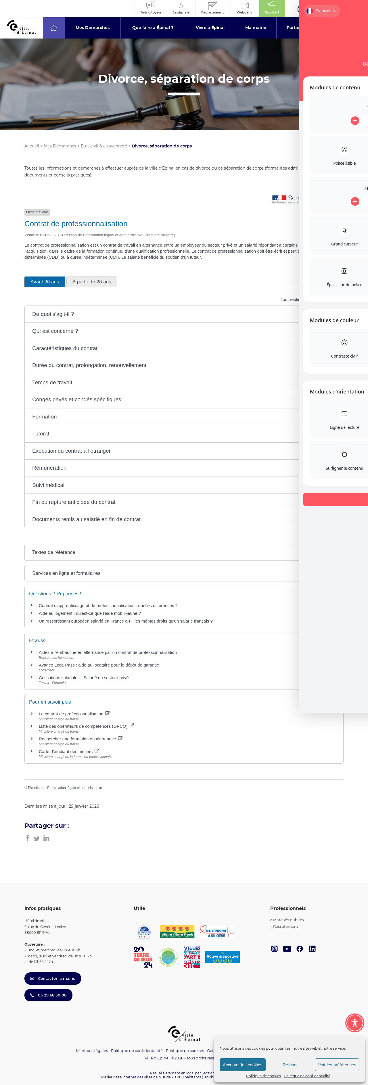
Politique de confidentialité (307, 1076)
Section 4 (210, 1073)
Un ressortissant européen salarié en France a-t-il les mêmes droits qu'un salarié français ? (126, 621)
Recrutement (285, 926)
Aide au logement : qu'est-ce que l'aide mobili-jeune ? (90, 613)
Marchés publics (288, 919)
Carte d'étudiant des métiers (69, 751)
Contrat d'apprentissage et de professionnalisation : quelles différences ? (108, 605)
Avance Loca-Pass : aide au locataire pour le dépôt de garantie (99, 664)
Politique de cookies (263, 1076)
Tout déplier (329, 299)
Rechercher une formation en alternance (80, 738)
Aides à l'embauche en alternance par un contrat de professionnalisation (108, 652)
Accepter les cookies (242, 1064)
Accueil (31, 146)
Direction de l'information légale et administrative (65, 788)
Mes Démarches (60, 146)
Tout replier (295, 299)
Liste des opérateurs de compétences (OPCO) (86, 726)
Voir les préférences (337, 1064)
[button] (184, 314)
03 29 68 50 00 (48, 995)
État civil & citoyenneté (104, 146)
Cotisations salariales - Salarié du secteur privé (84, 677)
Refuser (290, 1064)
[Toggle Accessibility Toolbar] (355, 1023)
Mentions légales (92, 1050)
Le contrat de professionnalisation (74, 713)
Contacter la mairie (52, 978)
